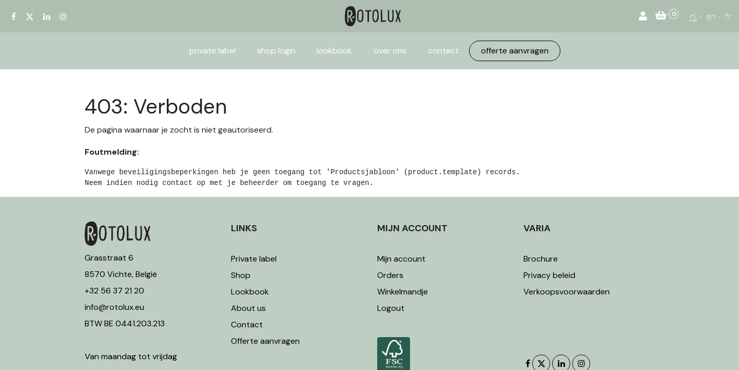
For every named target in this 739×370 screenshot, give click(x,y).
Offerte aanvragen (265, 341)
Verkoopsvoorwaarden (566, 291)
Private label (255, 258)
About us (248, 308)
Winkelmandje (402, 291)
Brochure (540, 258)
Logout (390, 308)
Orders (390, 275)
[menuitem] (212, 51)
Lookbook (250, 291)
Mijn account (401, 258)
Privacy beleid (549, 275)
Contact (247, 324)
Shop (240, 275)
